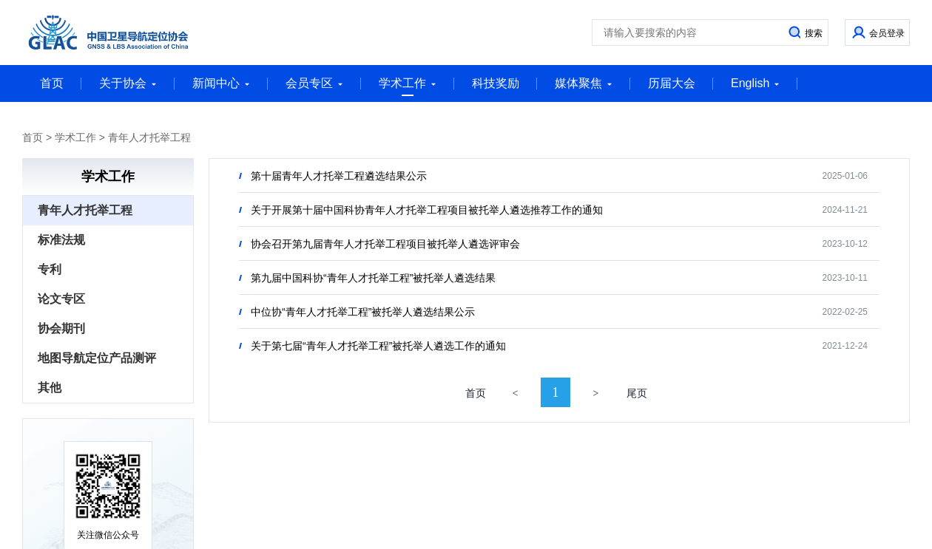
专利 (49, 269)
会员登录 (887, 33)
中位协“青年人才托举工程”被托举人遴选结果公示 (363, 312)
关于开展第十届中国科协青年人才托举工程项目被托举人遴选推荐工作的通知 (427, 210)
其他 (49, 387)
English (755, 83)
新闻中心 (221, 83)
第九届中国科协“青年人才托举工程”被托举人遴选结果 (373, 278)
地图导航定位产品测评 (97, 358)
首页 (52, 83)
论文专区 (61, 299)
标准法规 (61, 239)
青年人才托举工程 (149, 137)
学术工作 (407, 86)
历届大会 (671, 83)
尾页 (637, 393)
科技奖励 (495, 83)
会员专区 (314, 83)
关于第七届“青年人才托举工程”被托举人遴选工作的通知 (378, 346)
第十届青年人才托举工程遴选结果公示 (339, 176)
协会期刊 (61, 328)
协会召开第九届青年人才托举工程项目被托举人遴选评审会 (385, 244)
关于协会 (128, 83)
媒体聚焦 (583, 83)
